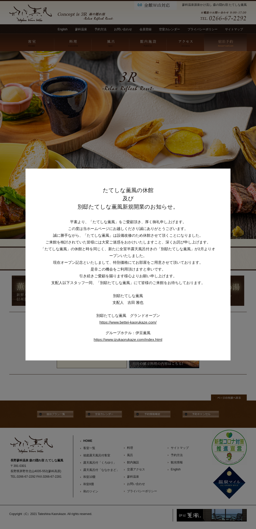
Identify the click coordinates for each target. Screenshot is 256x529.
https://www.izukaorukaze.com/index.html (128, 339)
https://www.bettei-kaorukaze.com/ (128, 322)
